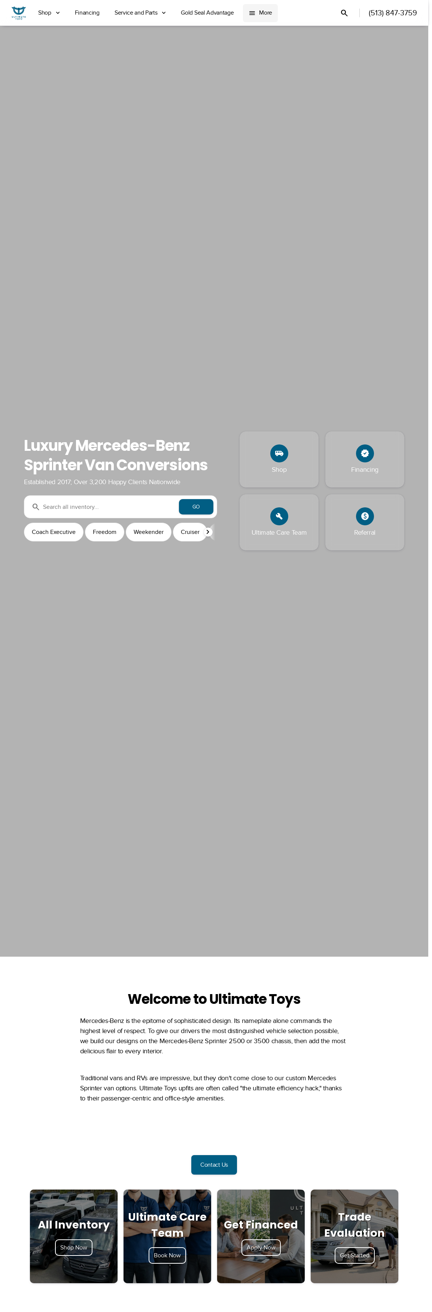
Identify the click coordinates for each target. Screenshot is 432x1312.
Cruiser (190, 532)
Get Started (354, 1255)
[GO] (196, 506)
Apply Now (261, 1247)
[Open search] (344, 13)
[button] (209, 532)
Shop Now (73, 1247)
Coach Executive (54, 532)
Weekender (149, 532)
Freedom (104, 532)
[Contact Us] (214, 1165)
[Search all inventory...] (120, 506)
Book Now (167, 1255)
